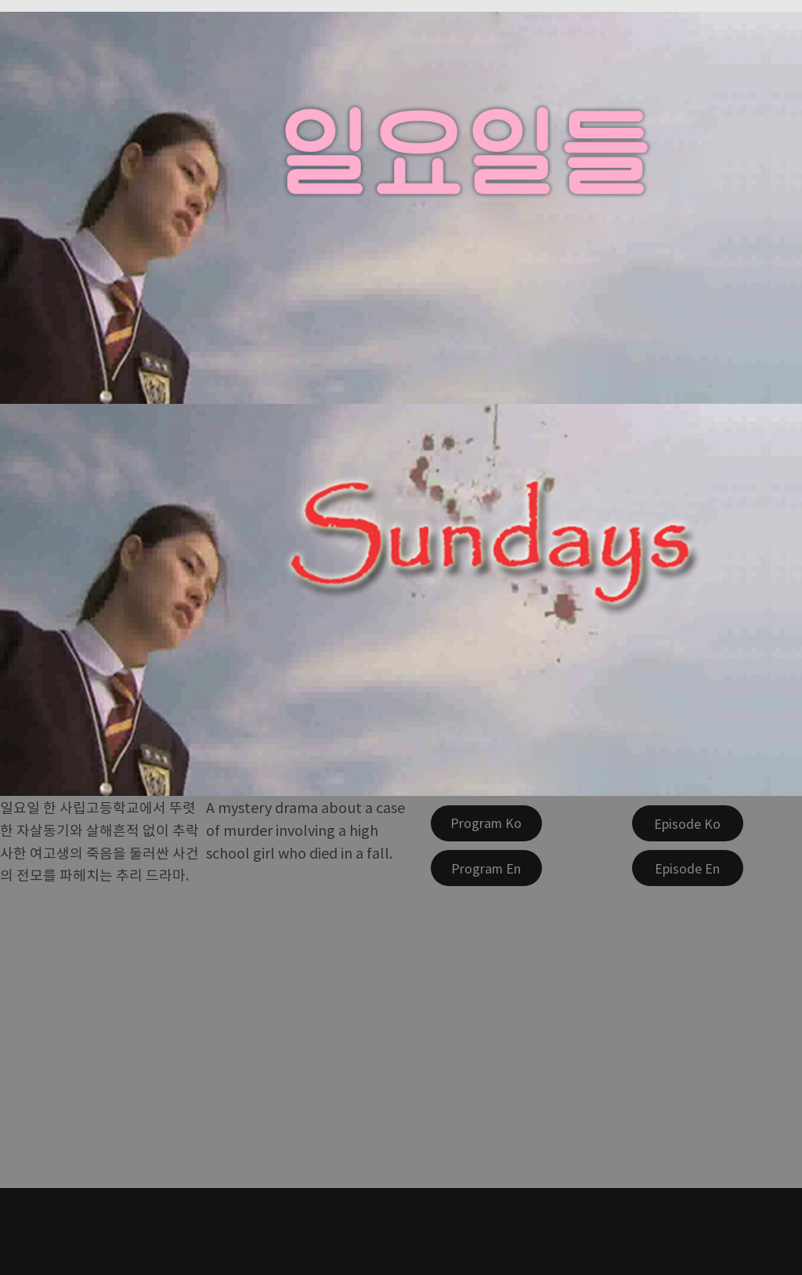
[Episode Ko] (687, 823)
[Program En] (486, 868)
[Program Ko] (486, 823)
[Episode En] (687, 868)
